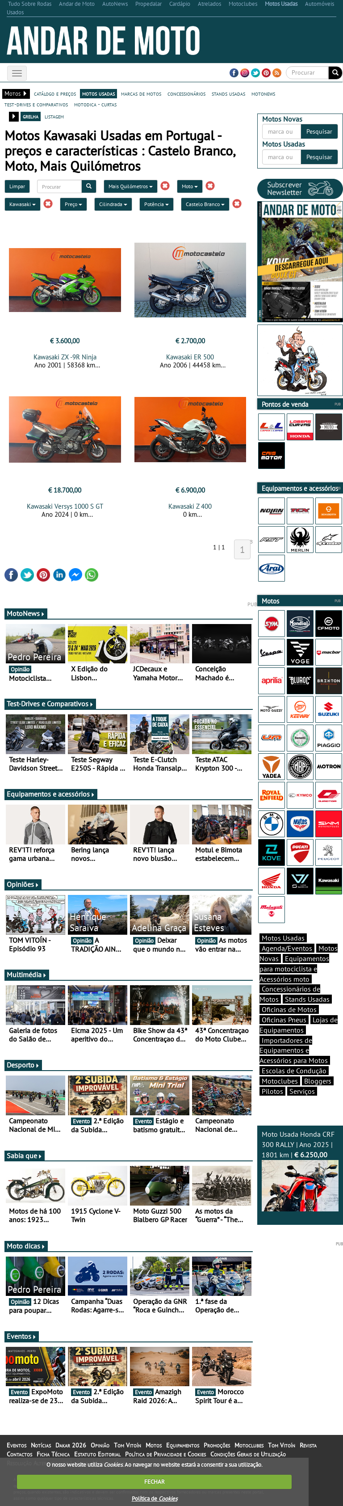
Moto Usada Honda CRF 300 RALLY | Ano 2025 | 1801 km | (300, 1170)
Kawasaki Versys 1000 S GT (65, 506)
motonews (263, 93)
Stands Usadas (307, 999)
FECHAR (154, 1481)
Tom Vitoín (127, 1445)
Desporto (23, 1064)
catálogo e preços (55, 93)
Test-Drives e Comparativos (50, 703)
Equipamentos (182, 1445)
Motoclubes (280, 1080)
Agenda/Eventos (287, 948)
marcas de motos (141, 93)
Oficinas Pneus (284, 1019)
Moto (190, 186)
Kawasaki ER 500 (190, 357)
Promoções (217, 1445)
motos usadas (98, 93)
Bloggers (317, 1080)
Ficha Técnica (53, 1454)
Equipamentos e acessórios (51, 793)
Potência (156, 204)
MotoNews (26, 613)
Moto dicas (26, 1245)
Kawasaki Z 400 (190, 506)
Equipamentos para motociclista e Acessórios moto (294, 968)
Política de (154, 1498)
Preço (73, 204)
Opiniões (23, 884)
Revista (308, 1445)
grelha (30, 116)
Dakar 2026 (70, 1445)
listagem (54, 116)
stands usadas (228, 93)
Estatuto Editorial (97, 1454)
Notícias (41, 1445)
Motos (154, 1445)
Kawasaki (22, 204)
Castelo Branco (205, 204)
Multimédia (27, 974)
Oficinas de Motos (289, 1009)
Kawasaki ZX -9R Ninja (64, 357)
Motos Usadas (283, 937)
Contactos (19, 1454)
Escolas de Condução (294, 1070)
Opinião (100, 1445)
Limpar (17, 186)
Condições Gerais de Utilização (248, 1454)
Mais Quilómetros (131, 186)
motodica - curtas (95, 104)
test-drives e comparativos (36, 104)
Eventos (22, 1336)
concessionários (186, 93)
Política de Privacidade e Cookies (165, 1454)
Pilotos (272, 1091)
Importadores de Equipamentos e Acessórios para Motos (293, 1050)
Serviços (302, 1091)
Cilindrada (113, 204)
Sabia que (24, 1155)
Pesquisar (319, 131)
